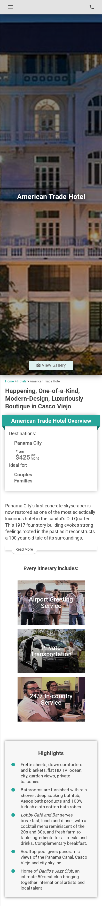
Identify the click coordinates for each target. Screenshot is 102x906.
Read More (24, 549)
